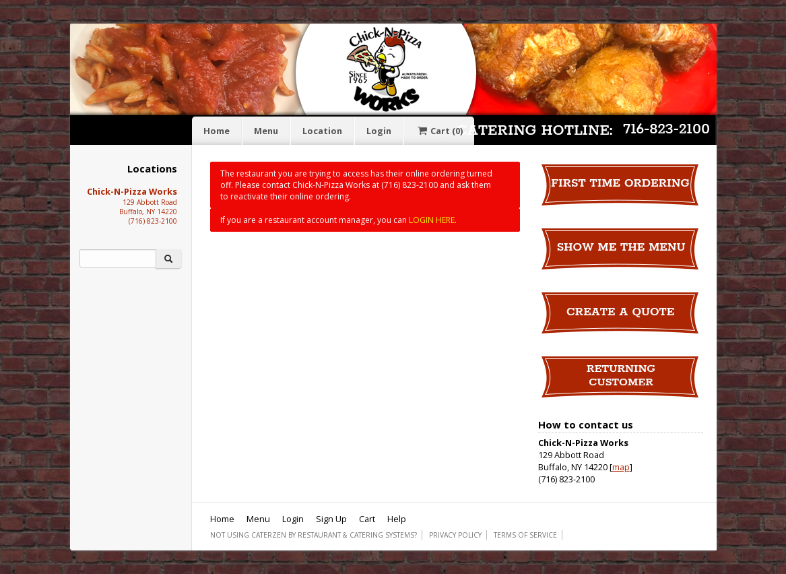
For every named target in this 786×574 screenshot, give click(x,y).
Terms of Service (525, 535)
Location (322, 131)
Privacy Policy (455, 535)
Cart (439, 131)
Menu (266, 131)
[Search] (117, 258)
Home (216, 131)
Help (396, 519)
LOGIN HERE (432, 220)
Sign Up (331, 519)
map (621, 467)
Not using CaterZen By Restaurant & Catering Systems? (313, 535)
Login (378, 131)
